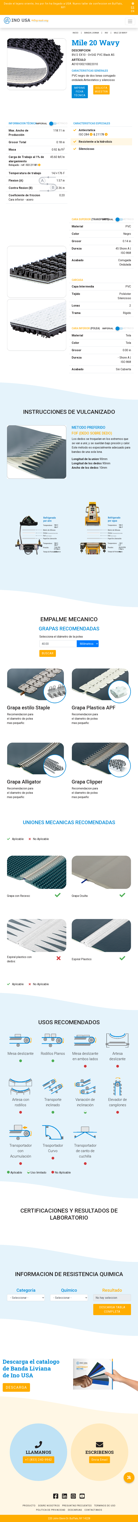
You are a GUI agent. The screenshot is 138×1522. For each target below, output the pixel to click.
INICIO (75, 33)
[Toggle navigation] (130, 21)
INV (106, 33)
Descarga (16, 1387)
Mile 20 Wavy (120, 33)
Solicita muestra (101, 89)
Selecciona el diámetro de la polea (61, 636)
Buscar (48, 653)
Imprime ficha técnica (80, 91)
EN (132, 11)
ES (132, 7)
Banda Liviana (91, 33)
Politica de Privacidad (50, 1510)
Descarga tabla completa (112, 1309)
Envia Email (99, 1459)
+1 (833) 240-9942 (38, 1459)
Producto (29, 1505)
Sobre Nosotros (49, 1505)
